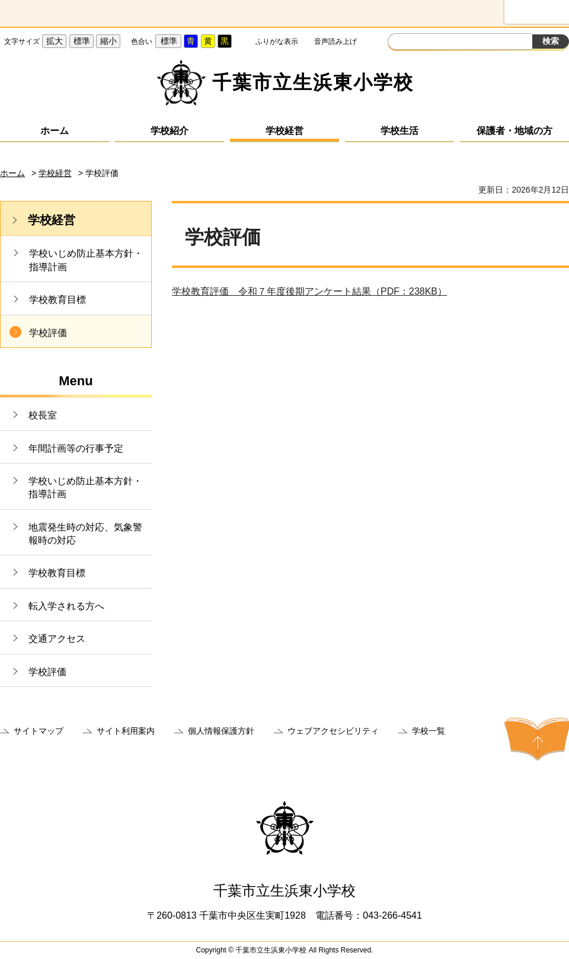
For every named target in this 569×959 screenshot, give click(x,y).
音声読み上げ (335, 41)
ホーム (54, 131)
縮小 (108, 41)
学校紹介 (169, 131)
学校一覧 (428, 731)
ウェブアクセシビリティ (333, 731)
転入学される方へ (66, 606)
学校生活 (399, 131)
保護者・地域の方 (514, 131)
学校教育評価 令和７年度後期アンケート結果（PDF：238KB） (309, 291)
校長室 (42, 415)
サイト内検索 (398, 43)
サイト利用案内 (126, 731)
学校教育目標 (57, 300)
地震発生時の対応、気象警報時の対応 (85, 533)
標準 (81, 41)
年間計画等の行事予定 (75, 448)
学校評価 (48, 333)
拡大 (54, 41)
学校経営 (284, 131)
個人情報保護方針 (221, 731)
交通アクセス (56, 639)
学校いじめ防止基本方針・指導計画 (86, 259)
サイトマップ (38, 731)
